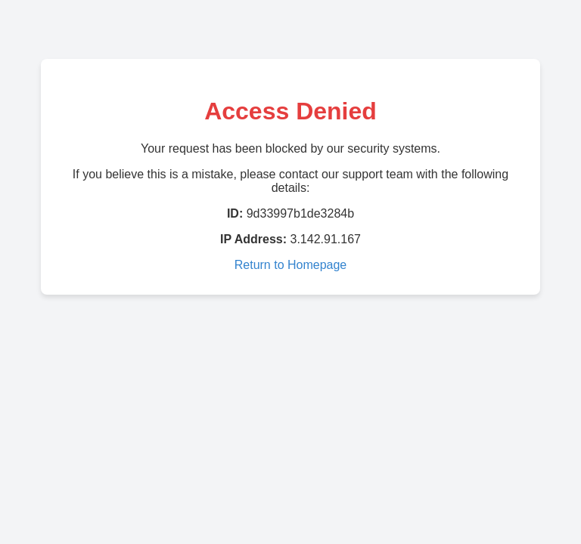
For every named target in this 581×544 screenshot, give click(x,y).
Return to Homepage (291, 264)
